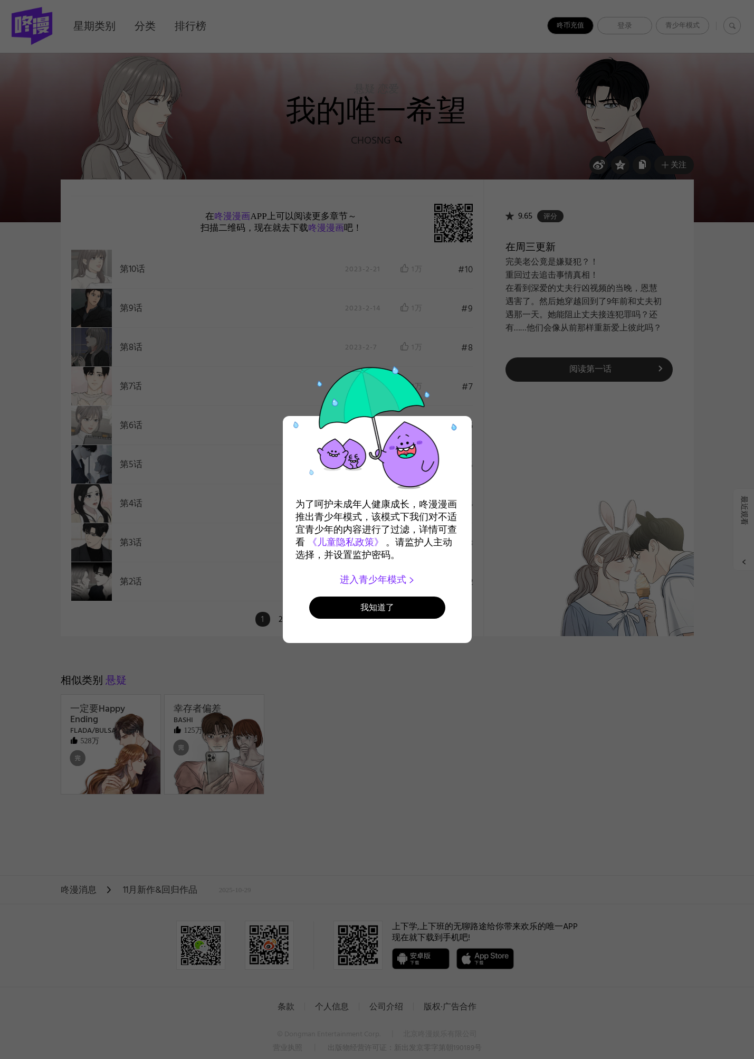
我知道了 (377, 607)
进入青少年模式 (377, 579)
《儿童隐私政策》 (346, 542)
